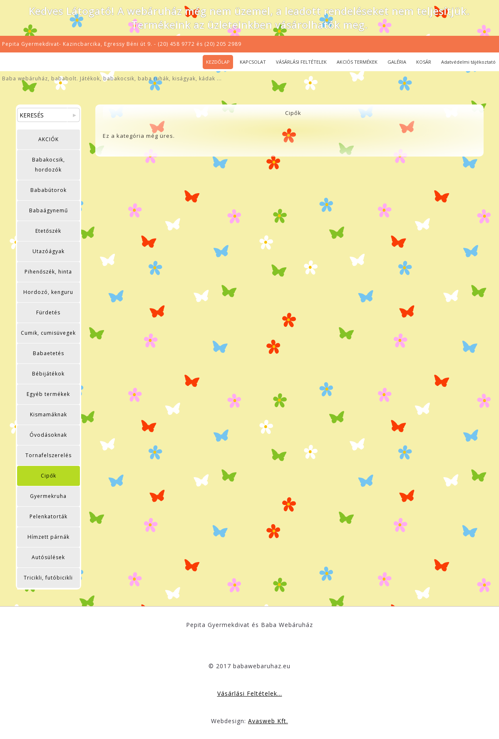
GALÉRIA (396, 62)
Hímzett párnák (48, 536)
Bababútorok (48, 190)
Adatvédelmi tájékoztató (468, 62)
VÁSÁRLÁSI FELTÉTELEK (301, 62)
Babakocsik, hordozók (48, 164)
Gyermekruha (48, 496)
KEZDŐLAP (218, 62)
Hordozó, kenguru (48, 292)
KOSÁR (423, 62)
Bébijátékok (48, 373)
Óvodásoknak (48, 434)
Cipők (48, 475)
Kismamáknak (48, 414)
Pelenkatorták (48, 516)
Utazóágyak (48, 251)
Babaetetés (48, 353)
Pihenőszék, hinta (48, 271)
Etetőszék (48, 230)
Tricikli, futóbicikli (48, 577)
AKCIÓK (48, 139)
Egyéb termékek (48, 394)
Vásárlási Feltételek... (249, 693)
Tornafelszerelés (48, 455)
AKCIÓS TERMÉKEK (357, 62)
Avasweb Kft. (268, 721)
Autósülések (48, 557)
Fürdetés (48, 312)
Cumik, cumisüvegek (48, 332)
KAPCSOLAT (253, 62)
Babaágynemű (48, 210)
